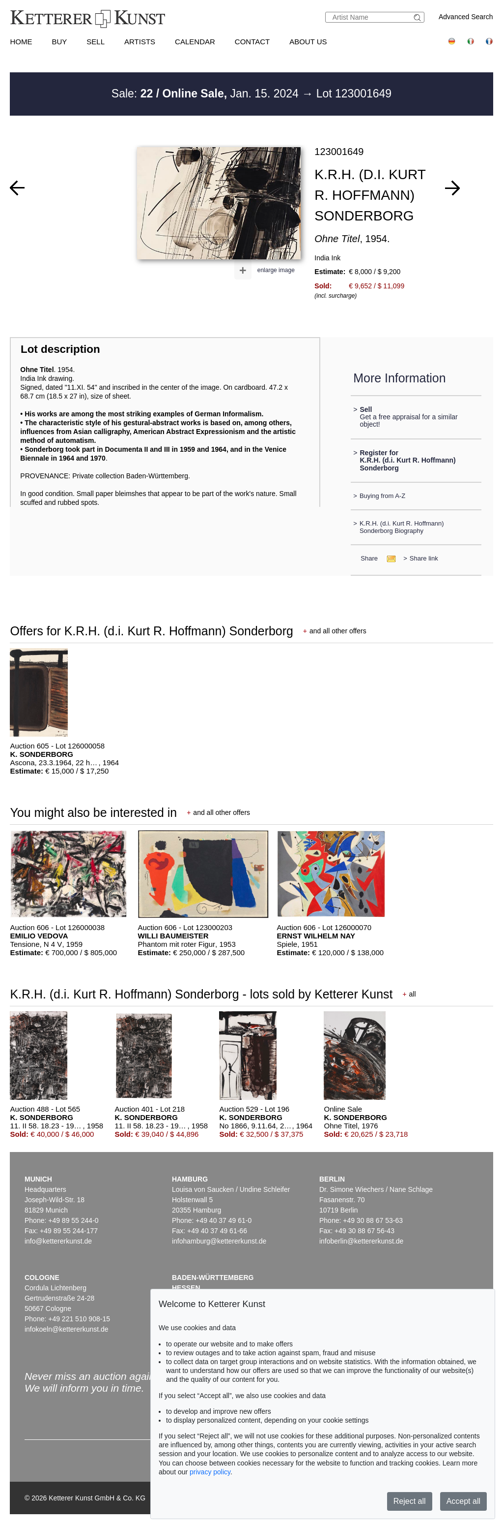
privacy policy (210, 1472)
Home (21, 41)
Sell (95, 41)
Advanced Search (466, 17)
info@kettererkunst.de (58, 1241)
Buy (59, 41)
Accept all (463, 1501)
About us (308, 41)
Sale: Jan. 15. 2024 (207, 93)
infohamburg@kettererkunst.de (219, 1241)
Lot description (60, 349)
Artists (139, 41)
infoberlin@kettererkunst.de (361, 1241)
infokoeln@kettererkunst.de (67, 1329)
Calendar (195, 41)
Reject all (409, 1501)
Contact (252, 41)
